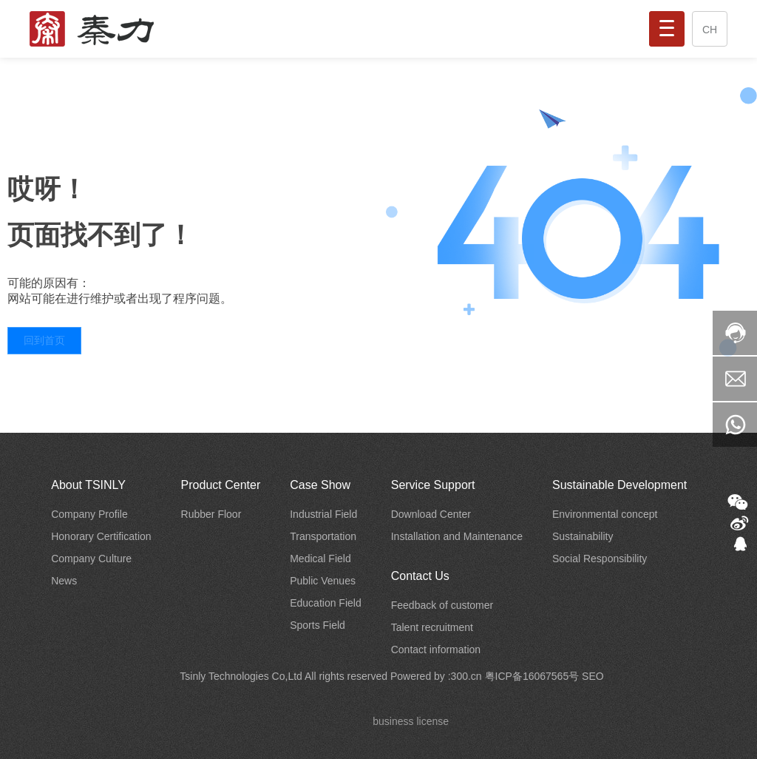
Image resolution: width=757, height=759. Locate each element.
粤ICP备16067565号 (534, 676)
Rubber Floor (211, 514)
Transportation (323, 536)
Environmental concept (604, 514)
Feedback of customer (442, 605)
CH (709, 30)
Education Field (325, 603)
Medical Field (320, 558)
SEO (593, 676)
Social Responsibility (599, 558)
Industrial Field (323, 514)
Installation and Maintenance (457, 536)
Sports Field (317, 625)
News (64, 581)
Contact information (436, 649)
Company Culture (91, 558)
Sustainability (583, 536)
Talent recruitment (432, 627)
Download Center (431, 514)
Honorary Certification (101, 536)
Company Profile (89, 514)
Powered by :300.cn (437, 676)
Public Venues (323, 581)
